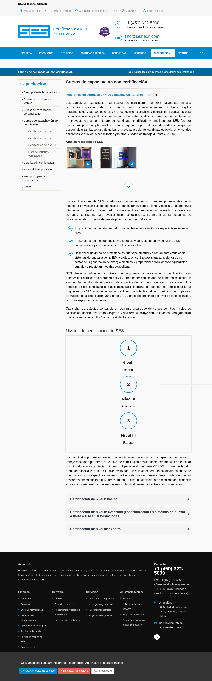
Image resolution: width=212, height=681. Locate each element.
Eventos (183, 53)
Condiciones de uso (30, 647)
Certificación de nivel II (41, 138)
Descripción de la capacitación (42, 92)
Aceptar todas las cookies (38, 670)
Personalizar (103, 670)
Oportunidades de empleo (34, 625)
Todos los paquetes (64, 604)
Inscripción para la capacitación (35, 178)
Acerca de (26, 598)
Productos (46, 53)
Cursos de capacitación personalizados (38, 111)
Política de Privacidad (31, 631)
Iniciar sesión (153, 10)
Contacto (25, 604)
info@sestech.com (142, 36)
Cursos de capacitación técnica (38, 101)
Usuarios (140, 53)
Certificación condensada (39, 162)
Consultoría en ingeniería (101, 598)
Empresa (26, 53)
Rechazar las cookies (74, 670)
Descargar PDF (142, 94)
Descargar (119, 53)
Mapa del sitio (30, 10)
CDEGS (59, 598)
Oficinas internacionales (92, 10)
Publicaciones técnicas (100, 610)
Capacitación (161, 53)
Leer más (38, 579)
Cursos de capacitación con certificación (41, 122)
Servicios (67, 53)
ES (203, 53)
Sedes (27, 187)
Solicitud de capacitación (38, 169)
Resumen (127, 598)
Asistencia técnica (93, 53)
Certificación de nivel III (42, 145)
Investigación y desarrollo (101, 604)
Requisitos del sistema (134, 614)
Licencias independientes (67, 620)
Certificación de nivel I (41, 131)
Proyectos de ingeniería (100, 615)
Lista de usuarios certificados (38, 153)
